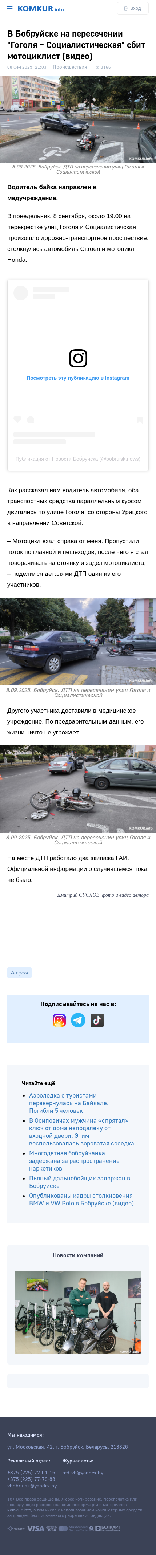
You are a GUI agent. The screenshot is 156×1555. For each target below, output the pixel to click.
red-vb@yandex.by (82, 1473)
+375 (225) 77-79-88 (31, 1479)
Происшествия (70, 67)
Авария (19, 973)
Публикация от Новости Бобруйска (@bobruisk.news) (78, 459)
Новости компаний (78, 1255)
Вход (132, 8)
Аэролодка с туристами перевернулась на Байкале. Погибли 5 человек (69, 1103)
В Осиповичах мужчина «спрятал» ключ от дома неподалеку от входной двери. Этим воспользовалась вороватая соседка (81, 1132)
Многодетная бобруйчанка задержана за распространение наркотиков (74, 1160)
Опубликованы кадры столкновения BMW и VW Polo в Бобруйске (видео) (81, 1199)
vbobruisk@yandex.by (32, 1486)
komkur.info (19, 1510)
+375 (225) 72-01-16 (31, 1473)
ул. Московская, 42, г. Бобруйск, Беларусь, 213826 (67, 1447)
